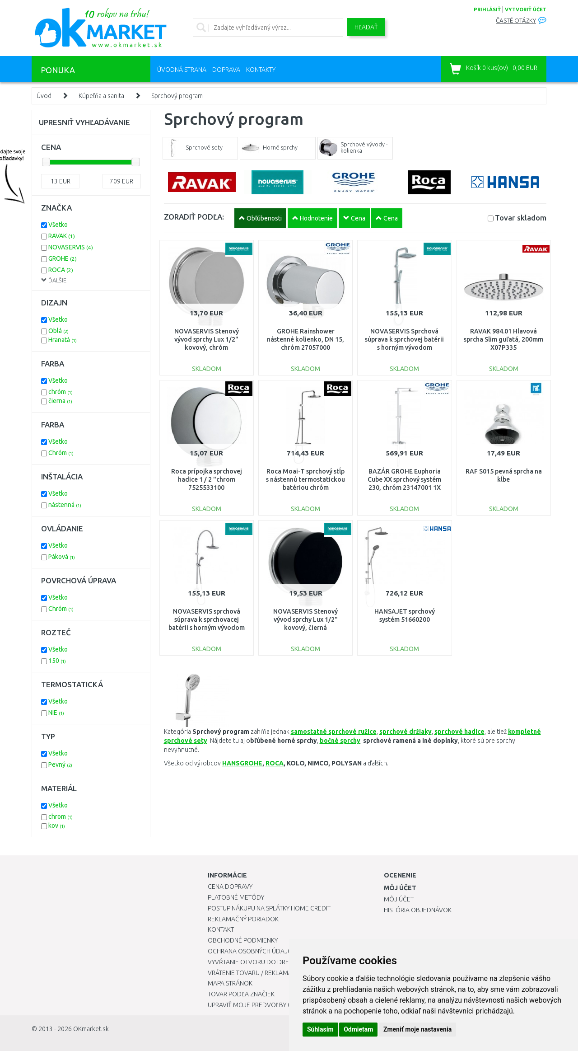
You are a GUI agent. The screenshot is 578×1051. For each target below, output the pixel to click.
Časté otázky (516, 20)
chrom (60, 816)
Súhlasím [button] (320, 1029)
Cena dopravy (230, 886)
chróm (60, 391)
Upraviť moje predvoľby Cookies (260, 1005)
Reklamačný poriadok (243, 919)
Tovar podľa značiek (241, 994)
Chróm (61, 452)
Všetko (58, 224)
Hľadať (366, 27)
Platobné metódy (236, 897)
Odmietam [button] (358, 1029)
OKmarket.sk (91, 1028)
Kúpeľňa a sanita (101, 95)
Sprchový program (177, 95)
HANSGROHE (242, 763)
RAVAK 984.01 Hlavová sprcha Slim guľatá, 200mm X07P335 (503, 339)
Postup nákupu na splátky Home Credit (269, 908)
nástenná (64, 504)
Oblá (58, 330)
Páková (61, 556)
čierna (60, 400)
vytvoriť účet (525, 9)
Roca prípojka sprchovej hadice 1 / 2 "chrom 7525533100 (206, 479)
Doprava (226, 69)
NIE (56, 712)
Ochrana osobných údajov (252, 951)
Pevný (60, 764)
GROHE (62, 258)
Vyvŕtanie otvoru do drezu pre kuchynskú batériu (288, 962)
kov (56, 825)
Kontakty (260, 69)
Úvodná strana (181, 69)
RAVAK (61, 235)
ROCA (275, 763)
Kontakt (221, 929)
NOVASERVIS (70, 247)
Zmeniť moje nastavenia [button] (417, 1029)
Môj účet (399, 899)
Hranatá (62, 339)
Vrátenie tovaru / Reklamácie (254, 972)
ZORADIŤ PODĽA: (194, 216)
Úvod (44, 95)
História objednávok (418, 910)
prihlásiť (487, 9)
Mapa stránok (230, 983)
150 (57, 660)
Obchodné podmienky (243, 940)
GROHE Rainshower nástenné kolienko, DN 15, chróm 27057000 (305, 339)
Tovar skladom (520, 217)
